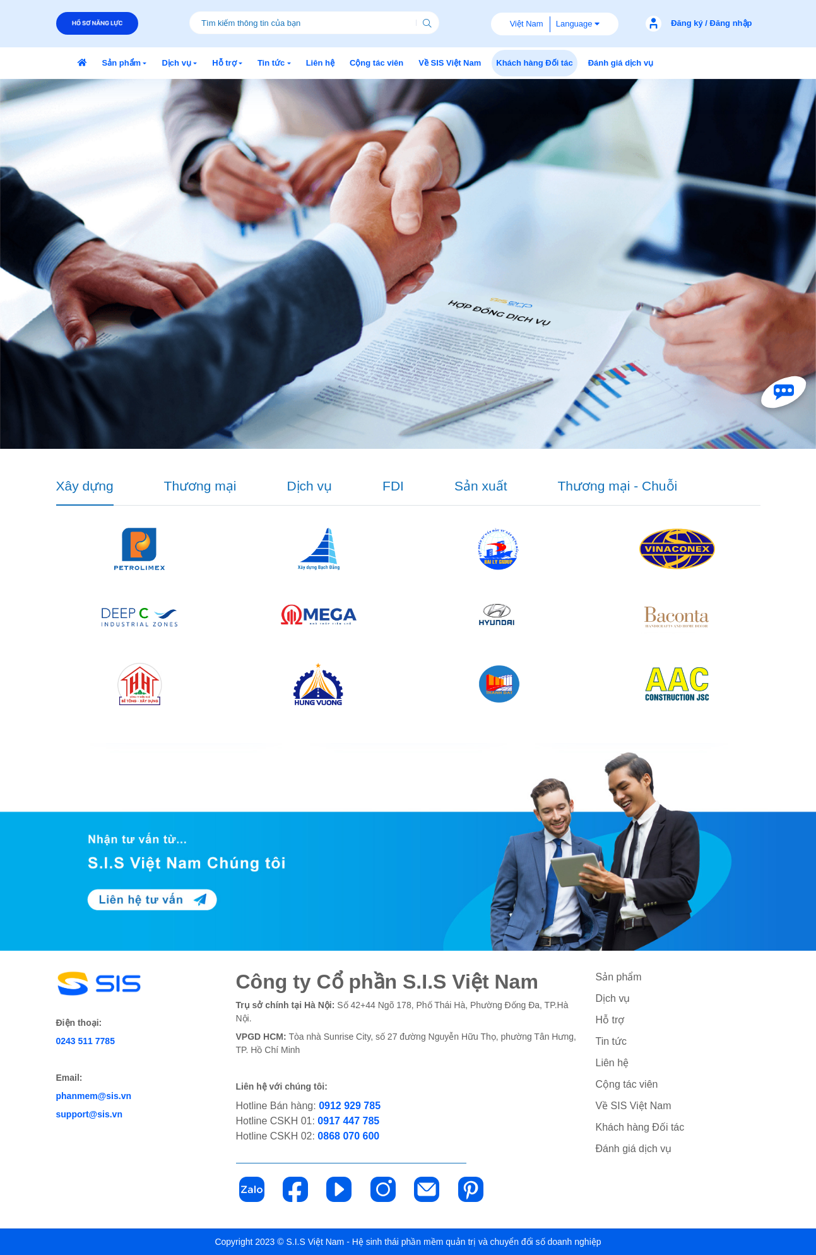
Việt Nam (526, 23)
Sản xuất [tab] (480, 486)
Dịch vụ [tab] (309, 486)
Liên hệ (612, 1062)
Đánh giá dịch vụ (634, 1148)
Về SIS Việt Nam (633, 1105)
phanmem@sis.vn (93, 1096)
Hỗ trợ (610, 1019)
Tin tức (611, 1041)
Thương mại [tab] (200, 486)
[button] (124, 63)
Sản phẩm (619, 977)
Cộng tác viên (627, 1084)
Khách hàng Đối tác (640, 1127)
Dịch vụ (613, 998)
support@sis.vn (89, 1114)
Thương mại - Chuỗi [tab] (617, 486)
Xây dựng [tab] (85, 486)
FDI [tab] (393, 486)
